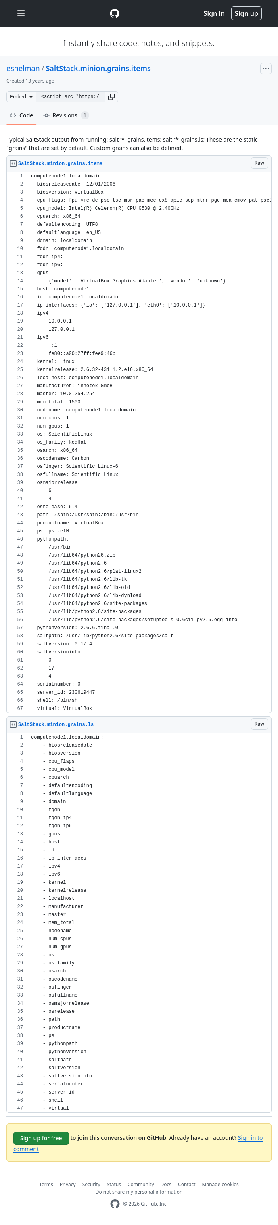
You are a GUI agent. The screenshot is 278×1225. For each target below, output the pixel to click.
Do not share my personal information (139, 1191)
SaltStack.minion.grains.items (98, 68)
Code (21, 115)
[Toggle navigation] (21, 13)
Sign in (214, 13)
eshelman (23, 68)
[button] (111, 96)
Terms (46, 1184)
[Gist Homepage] (114, 13)
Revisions (66, 115)
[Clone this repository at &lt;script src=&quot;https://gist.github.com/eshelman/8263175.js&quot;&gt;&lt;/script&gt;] (70, 96)
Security (91, 1184)
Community (141, 1184)
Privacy (68, 1184)
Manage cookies (220, 1184)
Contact (186, 1184)
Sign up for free (41, 1138)
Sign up (246, 13)
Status (114, 1184)
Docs (166, 1184)
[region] (139, 442)
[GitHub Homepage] (115, 1204)
